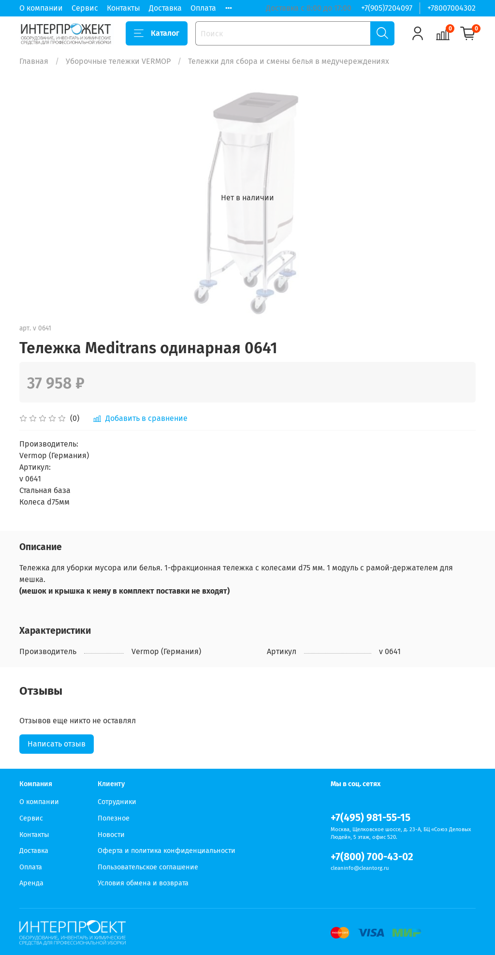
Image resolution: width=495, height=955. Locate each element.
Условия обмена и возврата (143, 883)
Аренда (31, 883)
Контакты (123, 8)
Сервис (85, 8)
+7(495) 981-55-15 (370, 818)
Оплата (203, 8)
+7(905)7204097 (386, 8)
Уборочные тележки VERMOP (118, 61)
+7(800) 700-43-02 (372, 857)
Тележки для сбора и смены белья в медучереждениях (288, 61)
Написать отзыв (57, 743)
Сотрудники (117, 802)
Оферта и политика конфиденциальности (166, 851)
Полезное (114, 818)
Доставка (165, 8)
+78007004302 (451, 8)
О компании (41, 8)
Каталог (156, 33)
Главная (33, 61)
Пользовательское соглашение (148, 867)
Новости (111, 835)
